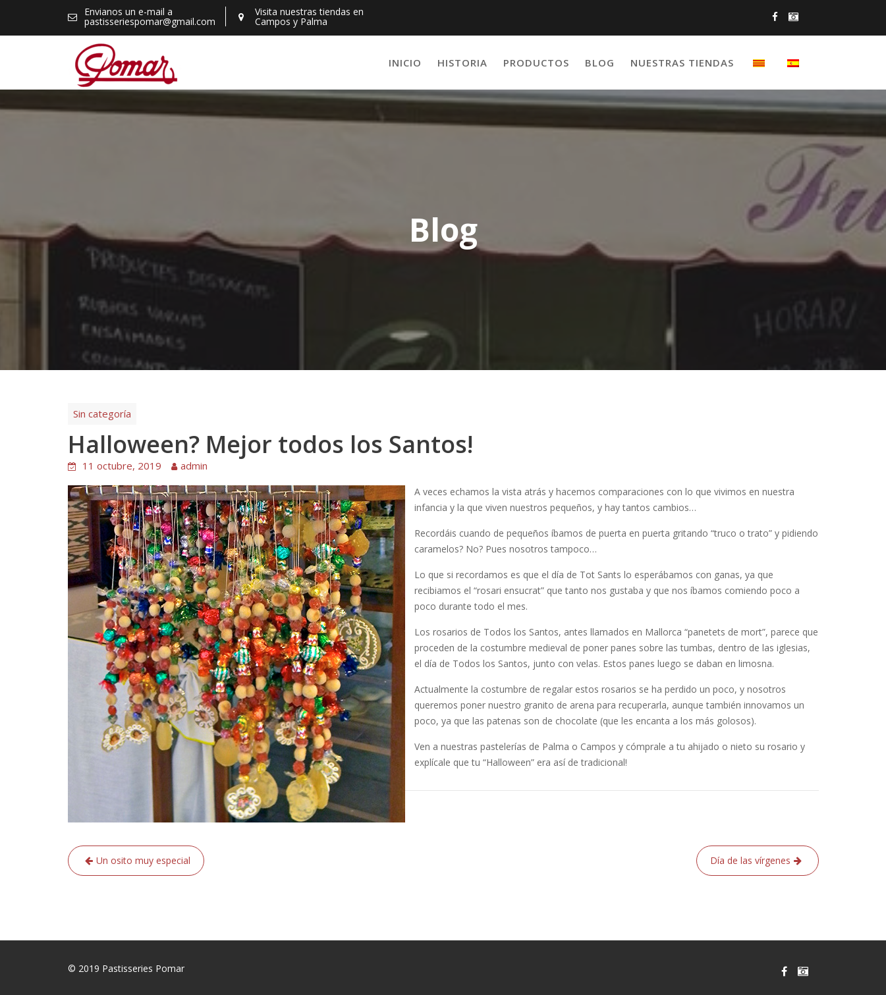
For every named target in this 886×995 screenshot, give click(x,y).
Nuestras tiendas (682, 62)
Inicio (405, 62)
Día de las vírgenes (750, 860)
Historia (462, 62)
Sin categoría (102, 413)
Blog (600, 62)
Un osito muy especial (143, 860)
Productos (536, 62)
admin (194, 465)
